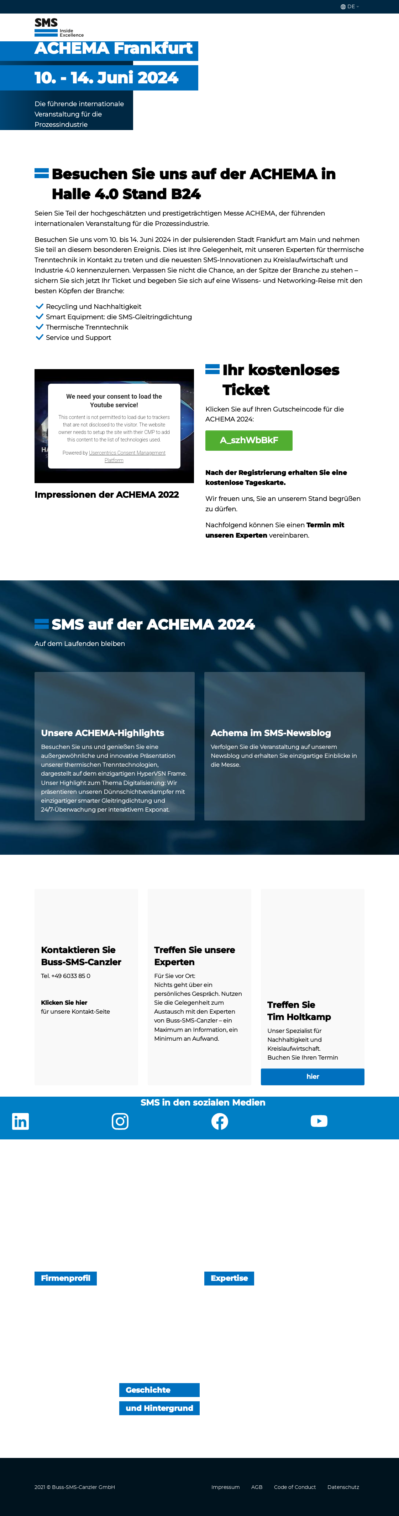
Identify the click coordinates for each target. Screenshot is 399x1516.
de (348, 6)
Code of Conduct (295, 1487)
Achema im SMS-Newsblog (271, 733)
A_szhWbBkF (249, 440)
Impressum (225, 1487)
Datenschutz (343, 1487)
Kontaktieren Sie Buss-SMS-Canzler (81, 956)
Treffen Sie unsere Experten (194, 956)
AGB (257, 1487)
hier (312, 1077)
